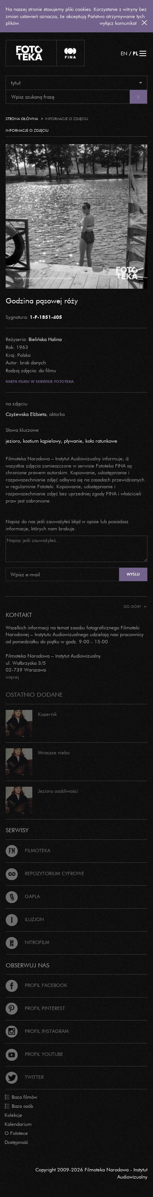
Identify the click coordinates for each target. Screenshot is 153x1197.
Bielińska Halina (45, 339)
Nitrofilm (27, 942)
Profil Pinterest (35, 1008)
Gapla (23, 896)
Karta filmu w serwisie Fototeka (40, 381)
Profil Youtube (34, 1054)
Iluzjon (25, 919)
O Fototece (16, 1133)
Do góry (135, 606)
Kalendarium (18, 1124)
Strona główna (22, 118)
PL (135, 53)
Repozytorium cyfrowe (45, 873)
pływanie (73, 441)
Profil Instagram (37, 1031)
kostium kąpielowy (42, 441)
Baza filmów (21, 1097)
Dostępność (16, 1142)
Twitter (25, 1077)
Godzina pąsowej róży (42, 300)
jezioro (13, 441)
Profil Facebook (36, 985)
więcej (12, 677)
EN (124, 53)
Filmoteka (28, 850)
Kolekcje (13, 1115)
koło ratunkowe (101, 441)
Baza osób (19, 1106)
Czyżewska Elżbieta (26, 414)
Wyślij (133, 574)
